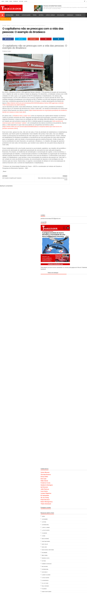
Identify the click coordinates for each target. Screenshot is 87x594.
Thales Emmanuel (67, 312)
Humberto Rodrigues (68, 293)
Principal (4, 25)
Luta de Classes (26, 15)
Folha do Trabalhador (22, 560)
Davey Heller (66, 285)
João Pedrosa (66, 297)
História (41, 15)
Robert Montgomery (68, 310)
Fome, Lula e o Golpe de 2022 (78, 537)
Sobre (6, 1)
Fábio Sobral (65, 289)
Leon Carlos (65, 299)
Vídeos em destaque (69, 81)
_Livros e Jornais (67, 335)
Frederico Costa (67, 291)
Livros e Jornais (50, 15)
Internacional (10, 15)
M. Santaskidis (66, 304)
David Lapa (65, 355)
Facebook (15, 1)
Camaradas (70, 15)
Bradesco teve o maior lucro (22, 125)
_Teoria (65, 344)
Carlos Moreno (66, 281)
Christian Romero (67, 283)
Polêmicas (78, 15)
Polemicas (65, 397)
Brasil (17, 15)
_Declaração (66, 327)
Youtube (21, 1)
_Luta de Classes (67, 338)
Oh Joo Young (66, 306)
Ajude (25, 1)
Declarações (60, 15)
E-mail (10, 1)
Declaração (66, 361)
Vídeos (64, 408)
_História (65, 330)
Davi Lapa (65, 287)
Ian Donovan (65, 295)
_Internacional (66, 333)
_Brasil (8, 25)
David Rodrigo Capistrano (69, 358)
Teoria (34, 15)
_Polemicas (65, 341)
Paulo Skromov (66, 308)
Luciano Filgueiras (67, 302)
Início (3, 1)
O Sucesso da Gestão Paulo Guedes (52, 5)
